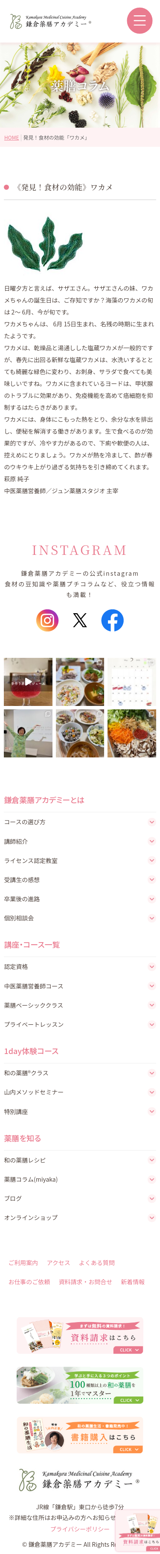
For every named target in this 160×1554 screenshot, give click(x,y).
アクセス (58, 1262)
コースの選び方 (24, 821)
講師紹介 (16, 841)
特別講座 (16, 1111)
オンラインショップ (31, 1217)
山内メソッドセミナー (34, 1092)
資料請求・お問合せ (85, 1281)
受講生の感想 (22, 879)
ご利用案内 (23, 1262)
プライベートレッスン (34, 1024)
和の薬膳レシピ (25, 1160)
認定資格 (16, 966)
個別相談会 (19, 918)
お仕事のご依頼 (29, 1281)
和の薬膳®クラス (26, 1072)
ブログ (13, 1198)
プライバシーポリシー (80, 1529)
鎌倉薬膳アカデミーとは (44, 799)
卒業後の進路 (22, 898)
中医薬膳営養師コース (33, 986)
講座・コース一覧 (32, 944)
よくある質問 (97, 1262)
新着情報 (133, 1281)
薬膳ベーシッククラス (33, 1005)
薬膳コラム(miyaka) (31, 1179)
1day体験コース (31, 1050)
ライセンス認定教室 (31, 860)
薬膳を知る (22, 1137)
